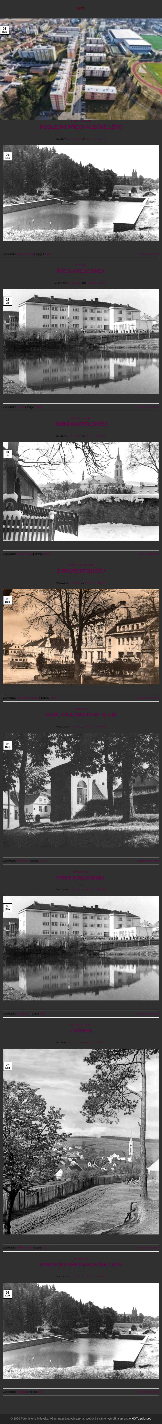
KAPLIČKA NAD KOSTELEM (81, 714)
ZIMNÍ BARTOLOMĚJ (81, 424)
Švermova (81, 709)
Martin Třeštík (96, 139)
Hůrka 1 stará (81, 1025)
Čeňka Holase (81, 418)
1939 (47, 254)
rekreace (81, 1259)
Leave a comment (148, 254)
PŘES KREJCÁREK (81, 271)
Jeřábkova (80, 872)
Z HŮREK (81, 1030)
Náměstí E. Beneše (81, 565)
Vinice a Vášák (81, 121)
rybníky (81, 265)
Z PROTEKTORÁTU (81, 571)
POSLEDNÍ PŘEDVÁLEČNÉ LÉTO (81, 127)
